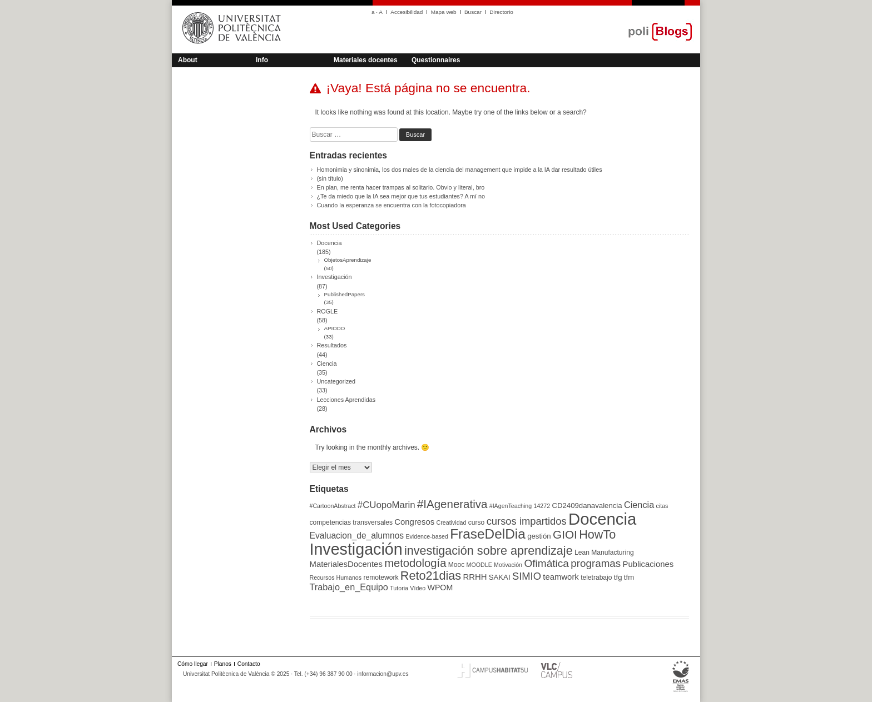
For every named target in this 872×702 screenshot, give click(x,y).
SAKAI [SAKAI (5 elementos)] (500, 577)
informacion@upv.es (382, 674)
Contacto (248, 664)
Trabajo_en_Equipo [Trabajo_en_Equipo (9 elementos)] (349, 587)
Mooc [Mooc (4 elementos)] (456, 565)
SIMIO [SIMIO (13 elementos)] (526, 576)
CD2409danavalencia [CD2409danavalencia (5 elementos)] (587, 505)
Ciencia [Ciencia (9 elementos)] (639, 505)
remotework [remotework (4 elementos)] (380, 577)
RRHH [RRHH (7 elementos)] (475, 576)
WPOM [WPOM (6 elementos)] (440, 587)
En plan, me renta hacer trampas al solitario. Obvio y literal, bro (401, 187)
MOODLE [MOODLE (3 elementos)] (479, 564)
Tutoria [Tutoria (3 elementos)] (399, 588)
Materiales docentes (366, 60)
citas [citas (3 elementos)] (662, 505)
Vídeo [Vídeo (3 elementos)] (417, 588)
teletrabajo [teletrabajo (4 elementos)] (596, 577)
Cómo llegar (192, 664)
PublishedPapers (344, 294)
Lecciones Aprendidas (346, 399)
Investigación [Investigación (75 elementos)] (356, 549)
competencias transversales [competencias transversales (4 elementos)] (351, 522)
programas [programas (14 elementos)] (596, 563)
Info (262, 60)
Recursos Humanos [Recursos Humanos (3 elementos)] (336, 577)
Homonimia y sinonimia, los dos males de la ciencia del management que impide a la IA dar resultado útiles (459, 169)
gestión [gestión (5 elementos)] (539, 536)
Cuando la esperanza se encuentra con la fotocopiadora (391, 205)
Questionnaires (436, 60)
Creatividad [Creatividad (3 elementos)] (452, 522)
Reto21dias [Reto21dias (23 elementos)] (430, 575)
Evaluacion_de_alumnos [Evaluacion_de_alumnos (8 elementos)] (357, 535)
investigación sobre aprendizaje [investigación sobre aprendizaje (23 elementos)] (488, 550)
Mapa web (444, 12)
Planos (222, 664)
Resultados (332, 345)
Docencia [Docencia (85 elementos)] (602, 519)
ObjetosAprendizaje (347, 260)
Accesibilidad (406, 12)
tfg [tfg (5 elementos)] (618, 577)
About (187, 60)
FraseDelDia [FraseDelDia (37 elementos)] (488, 533)
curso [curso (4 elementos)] (476, 522)
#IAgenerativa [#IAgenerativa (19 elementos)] (452, 503)
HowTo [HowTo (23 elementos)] (597, 534)
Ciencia (327, 363)
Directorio (501, 12)
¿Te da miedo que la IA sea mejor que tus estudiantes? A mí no (401, 196)
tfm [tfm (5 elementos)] (629, 577)
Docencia (329, 243)
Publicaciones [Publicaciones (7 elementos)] (648, 564)
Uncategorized (336, 381)
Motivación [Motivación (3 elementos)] (508, 564)
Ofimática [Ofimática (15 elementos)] (546, 563)
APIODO (334, 328)
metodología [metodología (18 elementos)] (415, 563)
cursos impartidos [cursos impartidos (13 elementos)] (527, 521)
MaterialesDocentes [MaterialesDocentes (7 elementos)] (346, 564)
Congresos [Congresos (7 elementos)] (414, 521)
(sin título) (330, 178)
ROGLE (327, 311)
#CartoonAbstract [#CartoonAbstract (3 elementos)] (333, 505)
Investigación (334, 276)
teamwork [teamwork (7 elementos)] (560, 576)
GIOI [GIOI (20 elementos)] (565, 534)
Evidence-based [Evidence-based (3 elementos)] (426, 536)
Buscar (473, 12)
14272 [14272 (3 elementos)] (542, 505)
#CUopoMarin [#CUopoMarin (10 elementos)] (386, 505)
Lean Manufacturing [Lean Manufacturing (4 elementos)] (604, 552)
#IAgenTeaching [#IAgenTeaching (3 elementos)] (510, 505)
